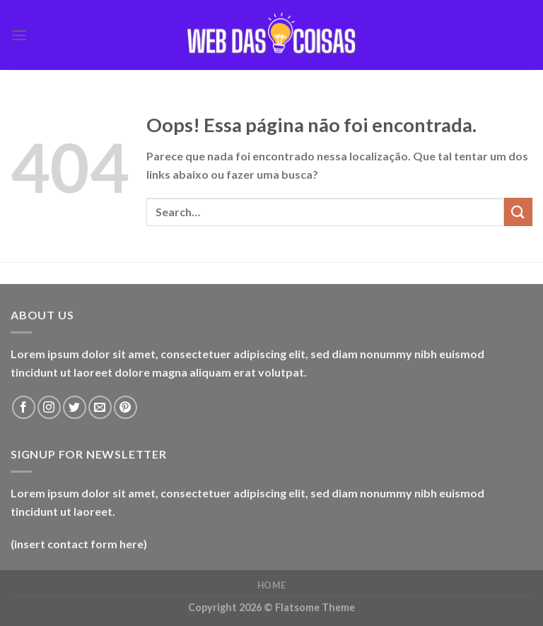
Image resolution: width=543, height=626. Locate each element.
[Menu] (19, 35)
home (271, 585)
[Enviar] (518, 211)
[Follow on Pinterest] (125, 407)
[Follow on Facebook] (23, 407)
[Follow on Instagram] (49, 407)
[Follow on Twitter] (74, 407)
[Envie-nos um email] (100, 407)
